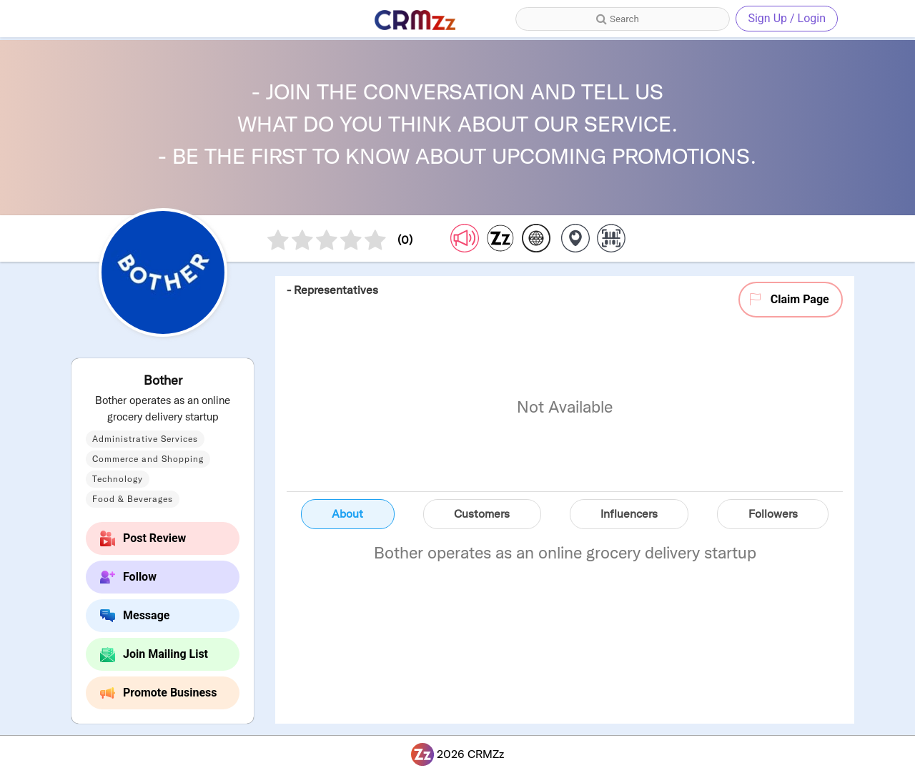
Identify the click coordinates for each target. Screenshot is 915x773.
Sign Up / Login (787, 18)
